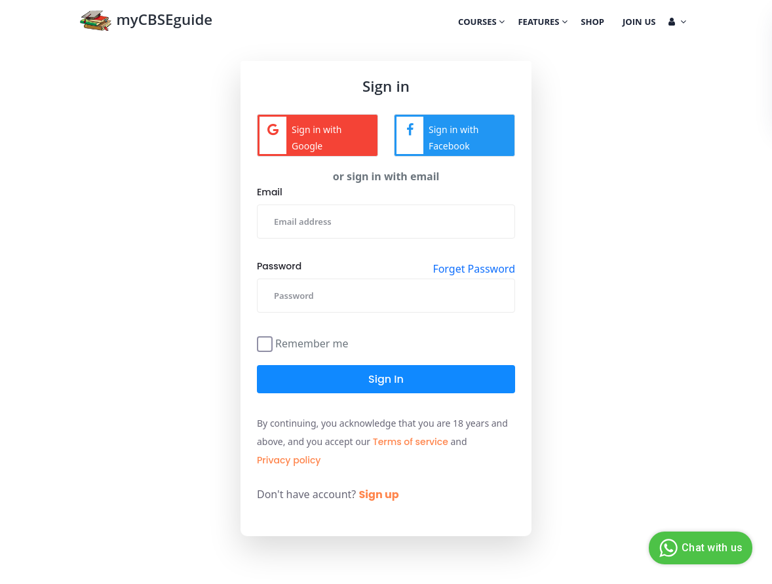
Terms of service (410, 441)
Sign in (386, 379)
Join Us (639, 23)
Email (269, 192)
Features (543, 23)
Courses (481, 23)
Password (279, 266)
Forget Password (474, 269)
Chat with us (699, 548)
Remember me (312, 342)
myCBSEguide (145, 22)
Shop (592, 23)
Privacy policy (289, 460)
